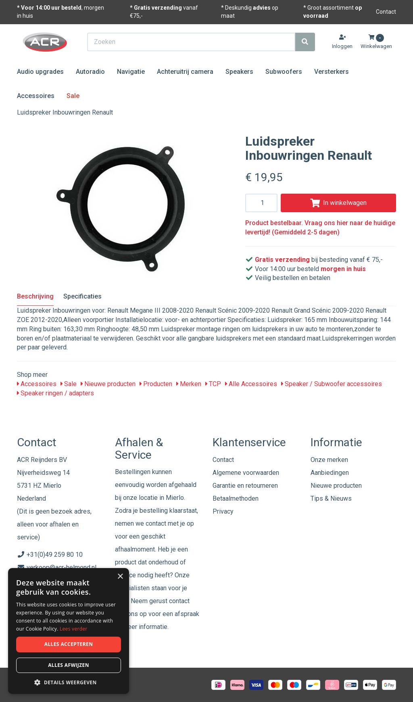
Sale (73, 96)
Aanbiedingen (330, 472)
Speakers (239, 71)
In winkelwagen (338, 203)
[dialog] (68, 631)
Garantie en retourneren (245, 485)
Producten (156, 384)
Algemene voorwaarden (246, 472)
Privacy (223, 511)
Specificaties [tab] (82, 296)
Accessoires (35, 96)
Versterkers (331, 71)
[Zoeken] (305, 42)
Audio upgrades (40, 71)
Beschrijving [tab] (35, 296)
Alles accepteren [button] (68, 644)
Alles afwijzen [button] (68, 665)
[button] (68, 682)
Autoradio (90, 71)
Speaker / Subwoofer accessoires (331, 384)
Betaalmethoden (236, 498)
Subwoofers (283, 71)
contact (179, 601)
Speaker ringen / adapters (55, 393)
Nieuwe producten (108, 384)
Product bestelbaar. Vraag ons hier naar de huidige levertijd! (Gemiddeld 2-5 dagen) (320, 227)
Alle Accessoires (251, 384)
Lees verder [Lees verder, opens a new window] (74, 628)
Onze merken (329, 460)
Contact (386, 11)
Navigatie (131, 71)
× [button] (120, 577)
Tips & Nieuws (331, 498)
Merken (188, 384)
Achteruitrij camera (185, 71)
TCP (213, 384)
